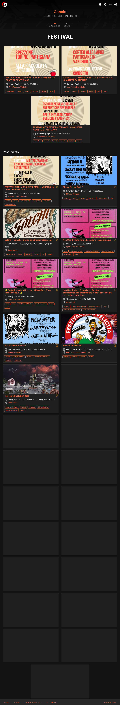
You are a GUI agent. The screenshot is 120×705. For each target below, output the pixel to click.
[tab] (54, 25)
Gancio (60, 12)
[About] (100, 4)
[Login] (115, 4)
